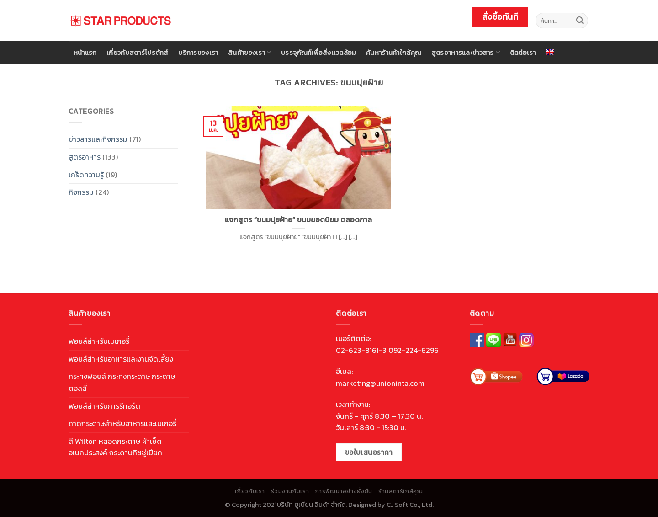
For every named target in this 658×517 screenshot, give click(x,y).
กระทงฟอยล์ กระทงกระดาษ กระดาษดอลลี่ (122, 382)
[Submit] (580, 20)
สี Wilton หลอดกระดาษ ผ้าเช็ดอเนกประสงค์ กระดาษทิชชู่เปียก (115, 447)
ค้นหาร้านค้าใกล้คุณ (393, 53)
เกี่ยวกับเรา (250, 491)
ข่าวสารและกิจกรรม (98, 138)
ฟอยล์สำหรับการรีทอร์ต (104, 405)
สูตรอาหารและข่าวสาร (465, 53)
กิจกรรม (81, 192)
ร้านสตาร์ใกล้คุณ (400, 491)
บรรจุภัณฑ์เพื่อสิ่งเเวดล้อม (318, 53)
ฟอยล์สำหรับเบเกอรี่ (99, 341)
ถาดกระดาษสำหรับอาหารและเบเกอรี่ (122, 423)
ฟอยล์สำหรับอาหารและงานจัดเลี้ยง (121, 358)
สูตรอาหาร (85, 156)
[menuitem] (550, 52)
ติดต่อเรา (523, 53)
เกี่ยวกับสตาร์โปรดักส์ (137, 53)
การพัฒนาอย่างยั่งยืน (343, 491)
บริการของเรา (198, 53)
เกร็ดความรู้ (86, 174)
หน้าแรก (85, 53)
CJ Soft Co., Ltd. (410, 505)
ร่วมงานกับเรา (290, 491)
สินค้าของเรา (249, 53)
